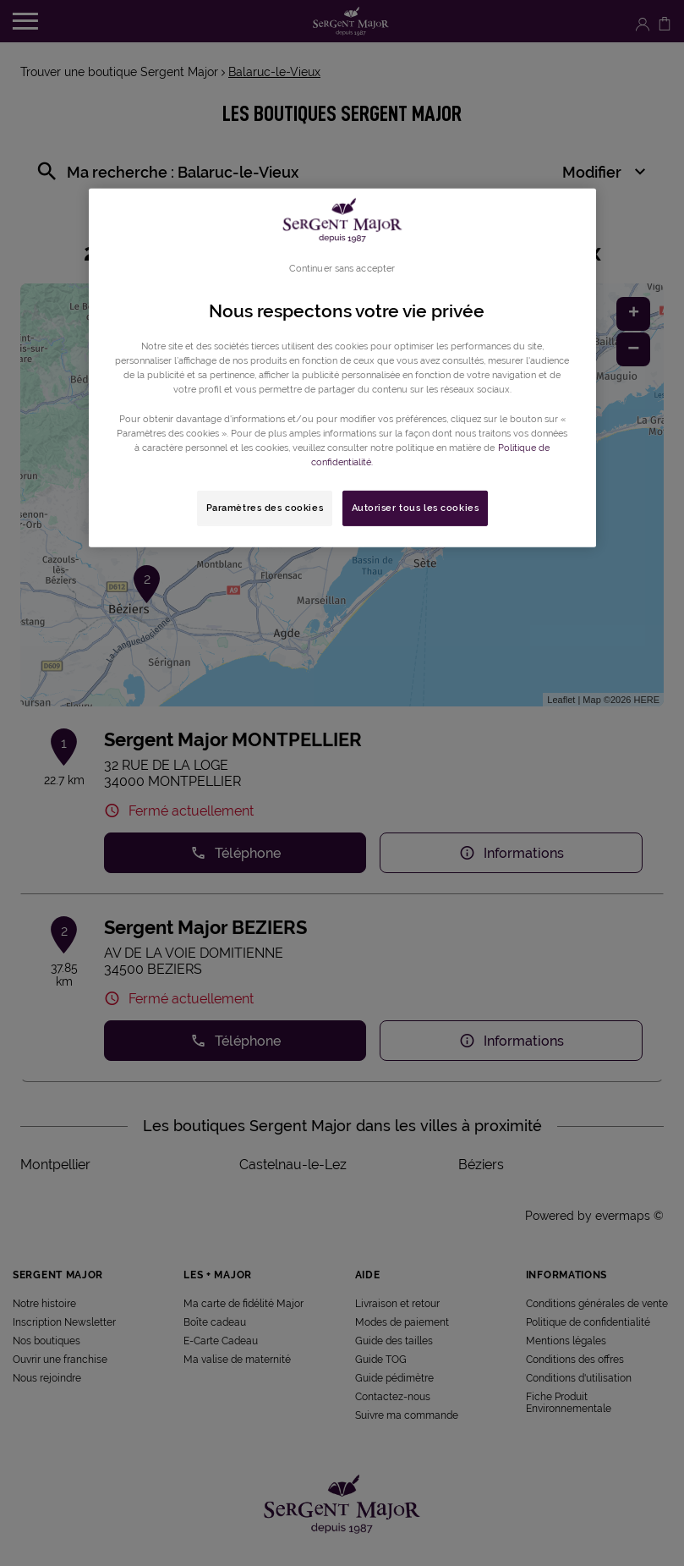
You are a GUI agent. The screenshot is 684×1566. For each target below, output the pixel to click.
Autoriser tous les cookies (415, 508)
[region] (342, 368)
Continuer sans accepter (342, 268)
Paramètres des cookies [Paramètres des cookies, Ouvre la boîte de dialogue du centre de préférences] (265, 508)
